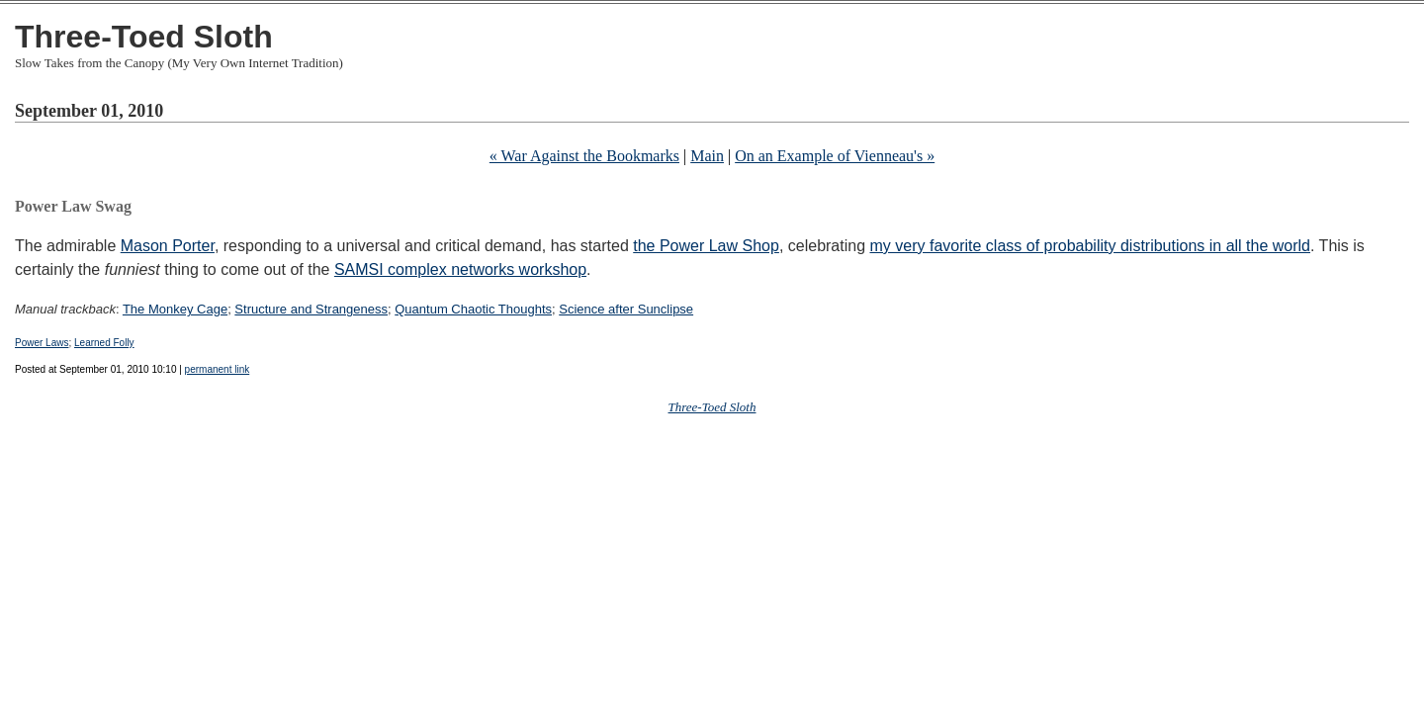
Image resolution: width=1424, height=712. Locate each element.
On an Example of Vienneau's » (834, 155)
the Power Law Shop (706, 245)
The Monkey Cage (175, 309)
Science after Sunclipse (626, 309)
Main (707, 155)
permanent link (217, 369)
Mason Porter (168, 245)
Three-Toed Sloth (144, 36)
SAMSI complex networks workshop (460, 269)
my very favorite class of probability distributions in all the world (1090, 245)
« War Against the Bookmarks (584, 155)
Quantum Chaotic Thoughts (473, 309)
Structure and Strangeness (311, 309)
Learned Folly (104, 342)
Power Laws (41, 342)
